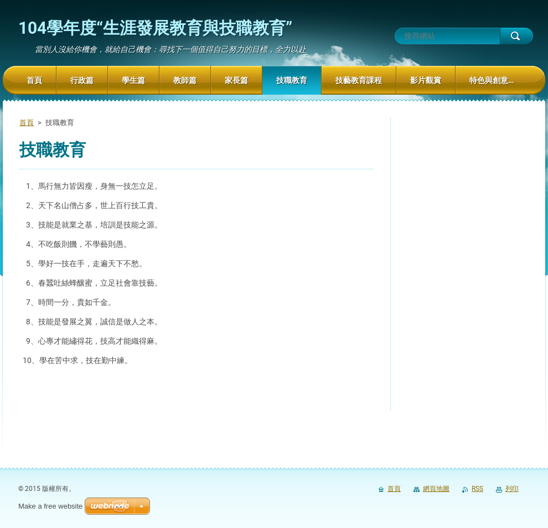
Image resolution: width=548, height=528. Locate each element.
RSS (477, 489)
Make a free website (50, 506)
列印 (512, 489)
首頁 (26, 122)
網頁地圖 (436, 489)
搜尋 (516, 36)
